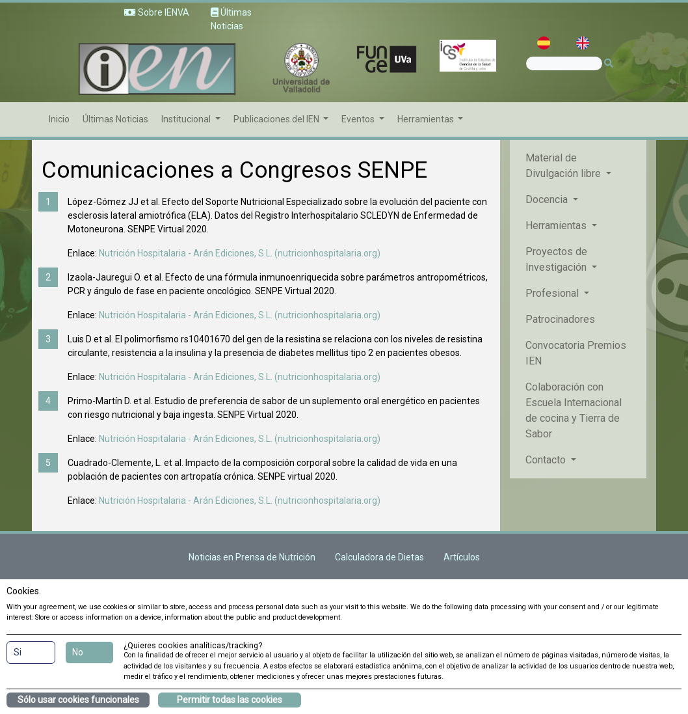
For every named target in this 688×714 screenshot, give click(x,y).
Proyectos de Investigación (557, 259)
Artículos (461, 557)
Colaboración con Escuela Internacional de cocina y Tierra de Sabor (573, 410)
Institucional (187, 119)
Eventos (359, 119)
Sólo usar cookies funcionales (78, 699)
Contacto (546, 460)
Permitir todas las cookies (229, 699)
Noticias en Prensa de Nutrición (252, 557)
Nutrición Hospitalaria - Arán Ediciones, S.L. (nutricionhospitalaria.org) (239, 253)
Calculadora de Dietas (379, 557)
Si (17, 652)
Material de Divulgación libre (564, 166)
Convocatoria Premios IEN (575, 353)
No (77, 652)
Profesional (553, 293)
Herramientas (426, 119)
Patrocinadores (560, 319)
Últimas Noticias (115, 119)
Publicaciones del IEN (277, 119)
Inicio (59, 119)
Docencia (547, 199)
